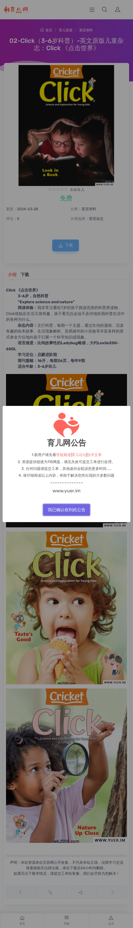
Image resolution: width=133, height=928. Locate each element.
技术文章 (94, 455)
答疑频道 (63, 455)
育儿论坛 (79, 455)
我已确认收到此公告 (66, 509)
